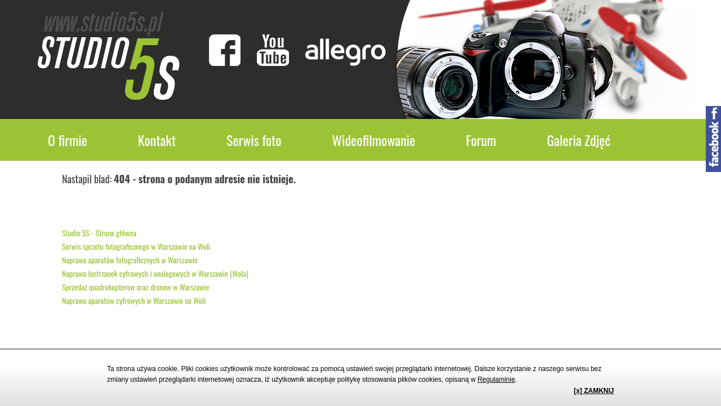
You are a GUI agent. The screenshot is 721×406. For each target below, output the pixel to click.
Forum (481, 140)
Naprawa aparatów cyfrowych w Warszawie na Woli (134, 300)
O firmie (67, 140)
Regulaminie (496, 379)
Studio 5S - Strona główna (99, 233)
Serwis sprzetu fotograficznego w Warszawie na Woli (136, 246)
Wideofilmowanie (374, 140)
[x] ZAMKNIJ (594, 391)
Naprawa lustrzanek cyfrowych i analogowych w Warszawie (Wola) (155, 273)
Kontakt (157, 140)
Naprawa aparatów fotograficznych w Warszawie (130, 260)
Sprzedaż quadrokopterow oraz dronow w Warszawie (135, 287)
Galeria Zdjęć (579, 140)
